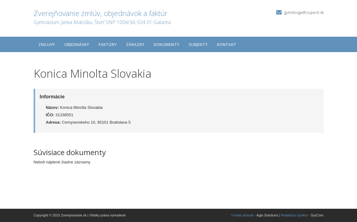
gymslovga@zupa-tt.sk (304, 12)
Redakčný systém (294, 215)
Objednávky (76, 44)
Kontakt (226, 44)
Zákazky (135, 44)
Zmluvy (46, 44)
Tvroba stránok (242, 215)
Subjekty (198, 44)
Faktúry (107, 44)
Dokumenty (166, 44)
